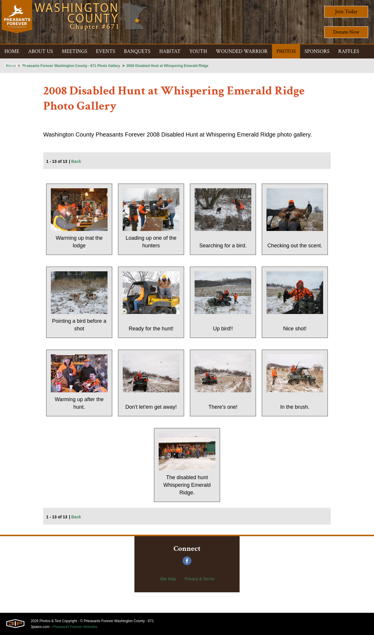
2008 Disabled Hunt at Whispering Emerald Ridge (167, 66)
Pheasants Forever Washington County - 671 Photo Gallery (71, 66)
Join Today (346, 11)
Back (76, 161)
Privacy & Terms (199, 579)
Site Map (168, 579)
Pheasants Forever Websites (75, 627)
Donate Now (346, 32)
